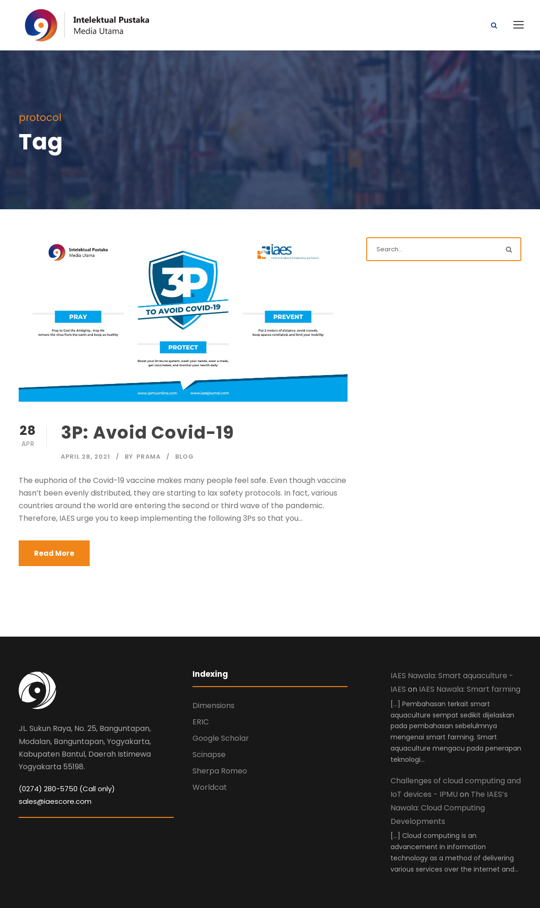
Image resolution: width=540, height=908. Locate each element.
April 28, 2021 (85, 456)
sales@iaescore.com (55, 801)
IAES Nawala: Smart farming (469, 689)
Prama (148, 456)
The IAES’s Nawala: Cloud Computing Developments (449, 808)
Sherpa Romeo (219, 771)
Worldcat (209, 787)
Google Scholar (220, 738)
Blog (184, 456)
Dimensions (213, 705)
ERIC (200, 721)
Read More (54, 553)
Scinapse (209, 754)
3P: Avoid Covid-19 (147, 432)
